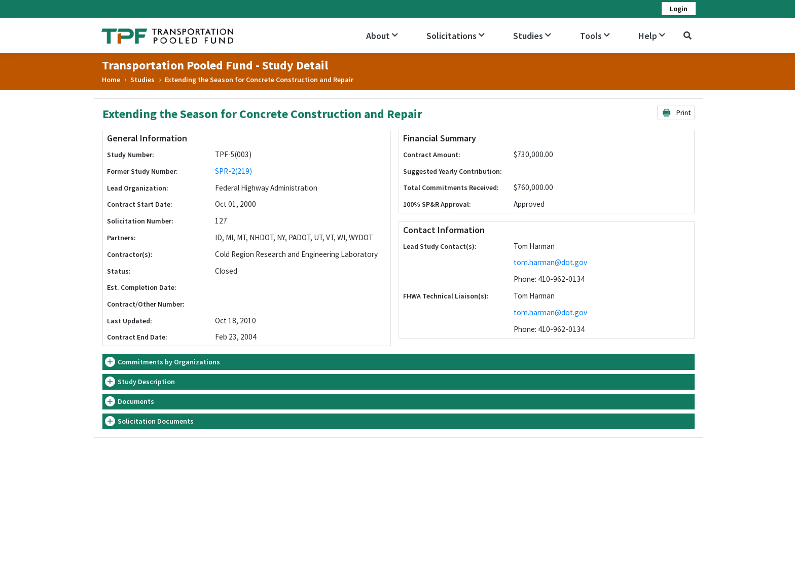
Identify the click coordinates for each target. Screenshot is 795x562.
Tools (595, 36)
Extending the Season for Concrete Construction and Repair (259, 79)
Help (651, 36)
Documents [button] (136, 401)
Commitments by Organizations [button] (169, 361)
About (382, 36)
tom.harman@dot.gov (550, 262)
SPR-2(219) (233, 171)
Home (111, 79)
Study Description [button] (146, 381)
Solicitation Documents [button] (156, 421)
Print (676, 112)
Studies (532, 36)
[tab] (398, 362)
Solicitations (455, 36)
